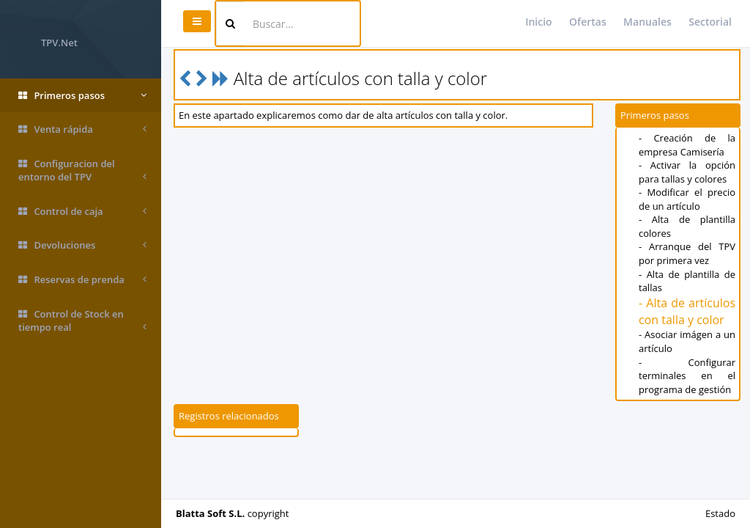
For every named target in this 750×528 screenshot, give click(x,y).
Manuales (647, 22)
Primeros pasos (82, 96)
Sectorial (710, 22)
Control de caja (82, 212)
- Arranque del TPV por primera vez (687, 253)
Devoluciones (82, 245)
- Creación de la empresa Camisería (687, 144)
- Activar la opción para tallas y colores (687, 172)
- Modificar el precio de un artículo (687, 199)
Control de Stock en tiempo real (82, 320)
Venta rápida (82, 129)
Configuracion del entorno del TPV (82, 170)
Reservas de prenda (82, 280)
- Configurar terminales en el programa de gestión (687, 376)
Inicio (538, 22)
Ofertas (587, 22)
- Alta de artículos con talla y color (687, 311)
